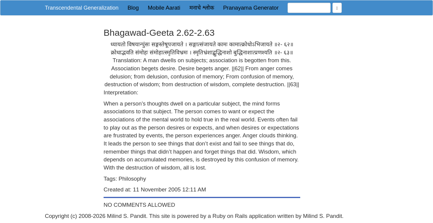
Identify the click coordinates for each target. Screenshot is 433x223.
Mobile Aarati (164, 8)
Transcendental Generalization (81, 8)
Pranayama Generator (251, 8)
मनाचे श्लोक (201, 8)
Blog (133, 8)
